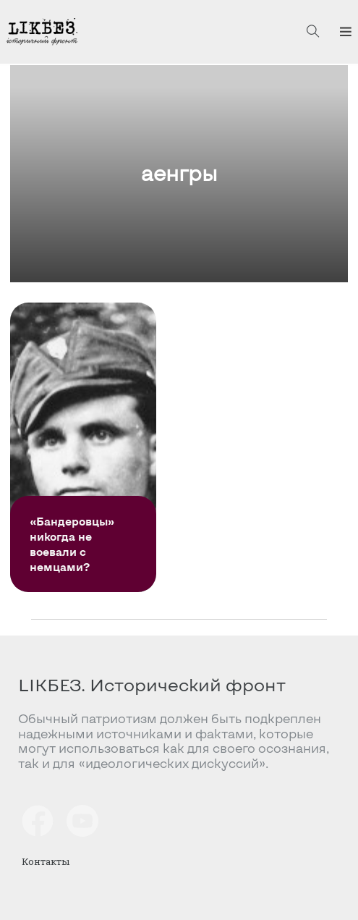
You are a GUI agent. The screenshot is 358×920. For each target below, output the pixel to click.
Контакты (45, 861)
